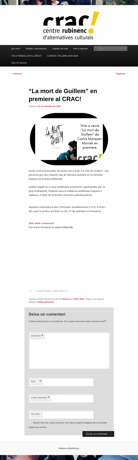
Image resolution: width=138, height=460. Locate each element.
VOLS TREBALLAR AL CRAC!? (26, 56)
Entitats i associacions (36, 48)
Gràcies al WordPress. (69, 448)
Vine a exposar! (80, 48)
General (66, 299)
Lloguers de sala (60, 48)
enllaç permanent (46, 302)
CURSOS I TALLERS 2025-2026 (62, 56)
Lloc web (35, 414)
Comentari (37, 335)
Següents (121, 74)
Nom (36, 381)
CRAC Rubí (79, 299)
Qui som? (16, 48)
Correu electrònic (40, 397)
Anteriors (16, 74)
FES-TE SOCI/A (19, 63)
